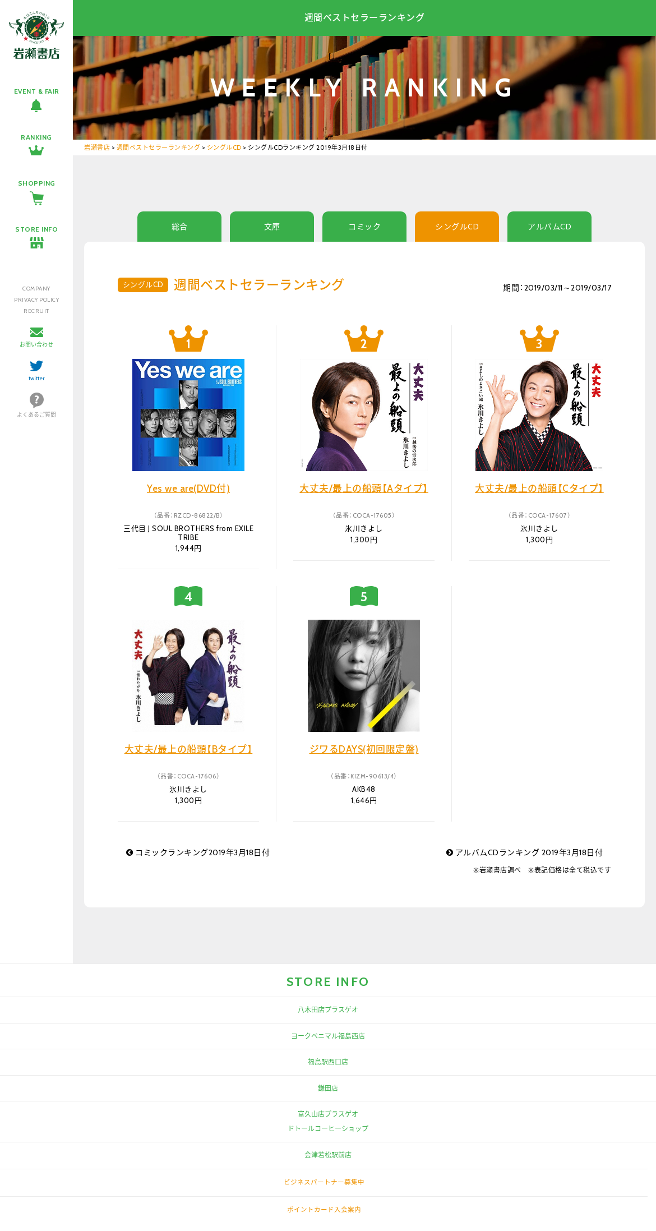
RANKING (36, 137)
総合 (180, 227)
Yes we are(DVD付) (188, 488)
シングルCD (457, 227)
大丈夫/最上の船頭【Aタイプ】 (363, 488)
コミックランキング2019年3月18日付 (198, 852)
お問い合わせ (36, 344)
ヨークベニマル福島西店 (328, 1036)
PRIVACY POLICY (36, 299)
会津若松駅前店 (328, 1155)
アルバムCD (549, 227)
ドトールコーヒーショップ (328, 1128)
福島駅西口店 (328, 1062)
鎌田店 (328, 1088)
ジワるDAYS (364, 749)
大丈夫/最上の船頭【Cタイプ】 (539, 488)
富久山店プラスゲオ (328, 1114)
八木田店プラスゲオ (328, 1010)
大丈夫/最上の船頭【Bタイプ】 (188, 749)
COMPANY (36, 288)
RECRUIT (36, 311)
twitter (37, 378)
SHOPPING (37, 183)
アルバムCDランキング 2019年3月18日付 (524, 852)
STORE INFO (36, 229)
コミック (364, 227)
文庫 (272, 227)
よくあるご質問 (36, 414)
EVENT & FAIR (36, 91)
